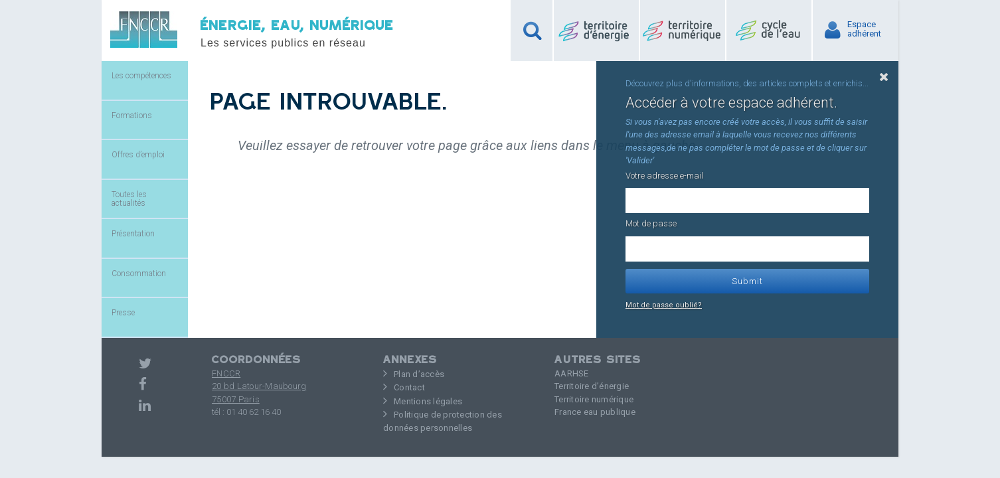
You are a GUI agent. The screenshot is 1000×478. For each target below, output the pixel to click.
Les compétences (141, 75)
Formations (132, 115)
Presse (123, 312)
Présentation (133, 233)
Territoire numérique (593, 399)
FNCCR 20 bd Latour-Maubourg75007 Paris (259, 386)
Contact (409, 387)
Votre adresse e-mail (664, 176)
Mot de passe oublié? (663, 305)
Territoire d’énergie (591, 386)
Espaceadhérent (864, 29)
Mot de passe (651, 223)
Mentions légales (428, 401)
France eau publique (594, 412)
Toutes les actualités (129, 199)
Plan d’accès (419, 374)
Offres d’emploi (138, 154)
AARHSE (571, 373)
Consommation (139, 273)
